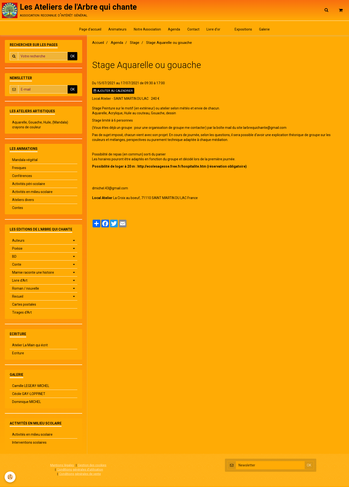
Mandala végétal (25, 161)
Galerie (266, 30)
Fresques (19, 169)
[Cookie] (10, 477)
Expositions (244, 30)
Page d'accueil (89, 30)
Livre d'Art (19, 282)
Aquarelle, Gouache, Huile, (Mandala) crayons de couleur (40, 126)
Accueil (98, 44)
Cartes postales (24, 306)
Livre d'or (214, 30)
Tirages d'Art (22, 314)
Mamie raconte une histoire (33, 274)
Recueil (17, 298)
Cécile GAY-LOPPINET (28, 395)
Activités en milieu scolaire (32, 193)
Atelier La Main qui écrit (30, 346)
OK (72, 57)
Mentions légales (62, 466)
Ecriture (18, 354)
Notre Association (146, 30)
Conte (16, 266)
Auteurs (18, 242)
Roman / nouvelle (25, 290)
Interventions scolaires (29, 444)
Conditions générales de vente (80, 475)
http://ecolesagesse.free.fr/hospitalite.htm (171, 168)
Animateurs (116, 30)
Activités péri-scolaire (28, 185)
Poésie (17, 250)
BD (14, 258)
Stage (134, 44)
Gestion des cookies (92, 466)
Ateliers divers (23, 201)
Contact (193, 30)
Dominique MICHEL (26, 403)
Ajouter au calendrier (113, 92)
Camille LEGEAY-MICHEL (30, 387)
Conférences (22, 177)
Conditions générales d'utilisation (80, 470)
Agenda (174, 30)
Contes (17, 209)
